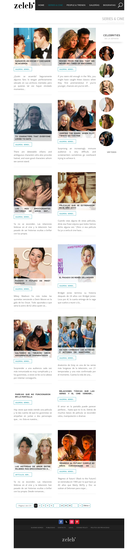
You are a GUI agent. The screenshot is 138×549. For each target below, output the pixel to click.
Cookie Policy (82, 528)
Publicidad (50, 528)
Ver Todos (111, 153)
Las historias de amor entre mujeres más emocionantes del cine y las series (32, 468)
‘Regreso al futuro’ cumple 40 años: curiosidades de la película (76, 465)
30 (70, 506)
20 (66, 506)
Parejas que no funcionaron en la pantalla (32, 396)
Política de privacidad (100, 528)
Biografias (109, 5)
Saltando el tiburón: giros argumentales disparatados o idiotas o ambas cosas (32, 355)
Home (41, 5)
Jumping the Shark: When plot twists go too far (76, 135)
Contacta (62, 528)
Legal (71, 528)
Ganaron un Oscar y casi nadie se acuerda (32, 63)
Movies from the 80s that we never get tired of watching (76, 63)
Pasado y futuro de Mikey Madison (32, 283)
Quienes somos (37, 528)
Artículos (19, 475)
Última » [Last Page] (86, 506)
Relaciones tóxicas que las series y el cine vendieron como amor (76, 393)
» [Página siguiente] (80, 506)
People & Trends (76, 5)
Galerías (94, 5)
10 (62, 506)
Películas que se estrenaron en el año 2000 (76, 207)
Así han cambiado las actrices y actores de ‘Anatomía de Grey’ (76, 352)
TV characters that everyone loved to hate (32, 138)
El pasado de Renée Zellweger (76, 278)
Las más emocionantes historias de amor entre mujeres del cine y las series (32, 211)
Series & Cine (55, 5)
